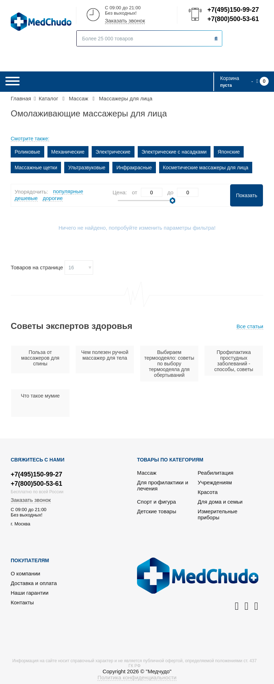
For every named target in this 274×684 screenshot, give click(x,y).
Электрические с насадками (174, 152)
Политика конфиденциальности (136, 677)
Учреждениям (215, 482)
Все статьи (250, 326)
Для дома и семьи (220, 502)
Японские (229, 152)
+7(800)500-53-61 (232, 19)
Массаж (146, 473)
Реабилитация (215, 473)
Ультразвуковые (86, 167)
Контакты (22, 602)
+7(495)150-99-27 (232, 9)
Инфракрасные (134, 167)
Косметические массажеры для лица (206, 167)
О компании (25, 573)
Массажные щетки (36, 167)
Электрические (113, 152)
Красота (208, 492)
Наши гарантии (30, 593)
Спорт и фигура (156, 502)
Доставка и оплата (34, 583)
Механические (68, 152)
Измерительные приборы (218, 514)
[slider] (172, 200)
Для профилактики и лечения (162, 485)
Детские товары (156, 511)
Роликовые (27, 152)
